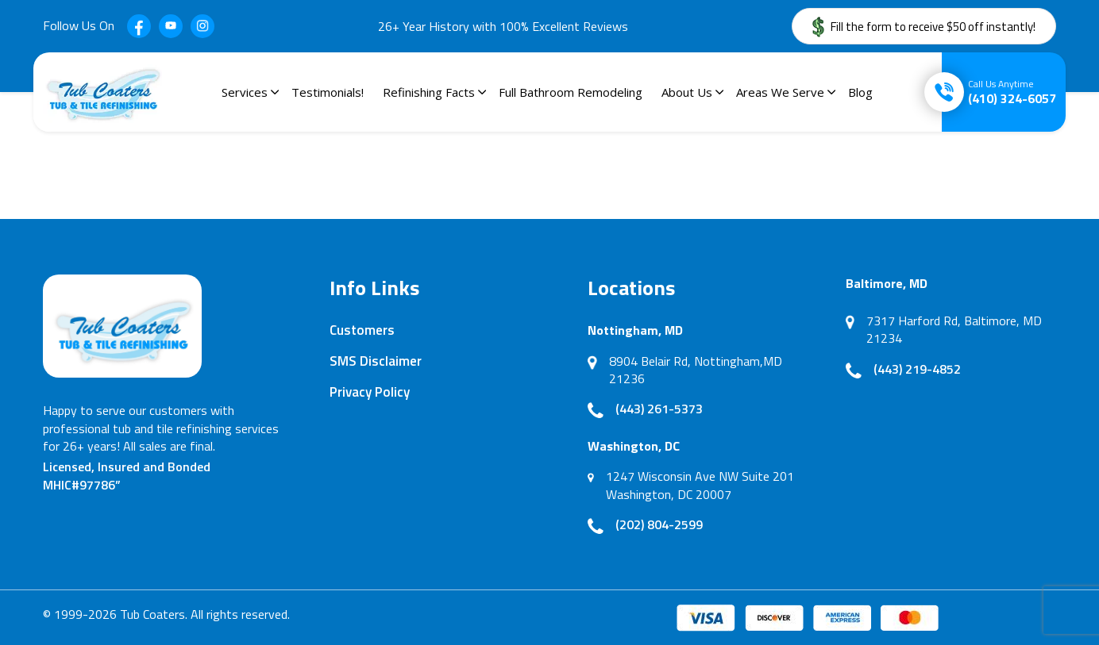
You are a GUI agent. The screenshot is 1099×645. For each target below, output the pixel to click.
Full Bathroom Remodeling (570, 92)
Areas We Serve (780, 92)
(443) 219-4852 (917, 369)
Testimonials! (327, 92)
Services (245, 92)
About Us (686, 92)
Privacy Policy (370, 392)
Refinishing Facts (429, 92)
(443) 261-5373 (659, 408)
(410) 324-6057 (1012, 92)
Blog (860, 92)
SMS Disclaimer (376, 361)
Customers (362, 330)
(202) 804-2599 (659, 524)
